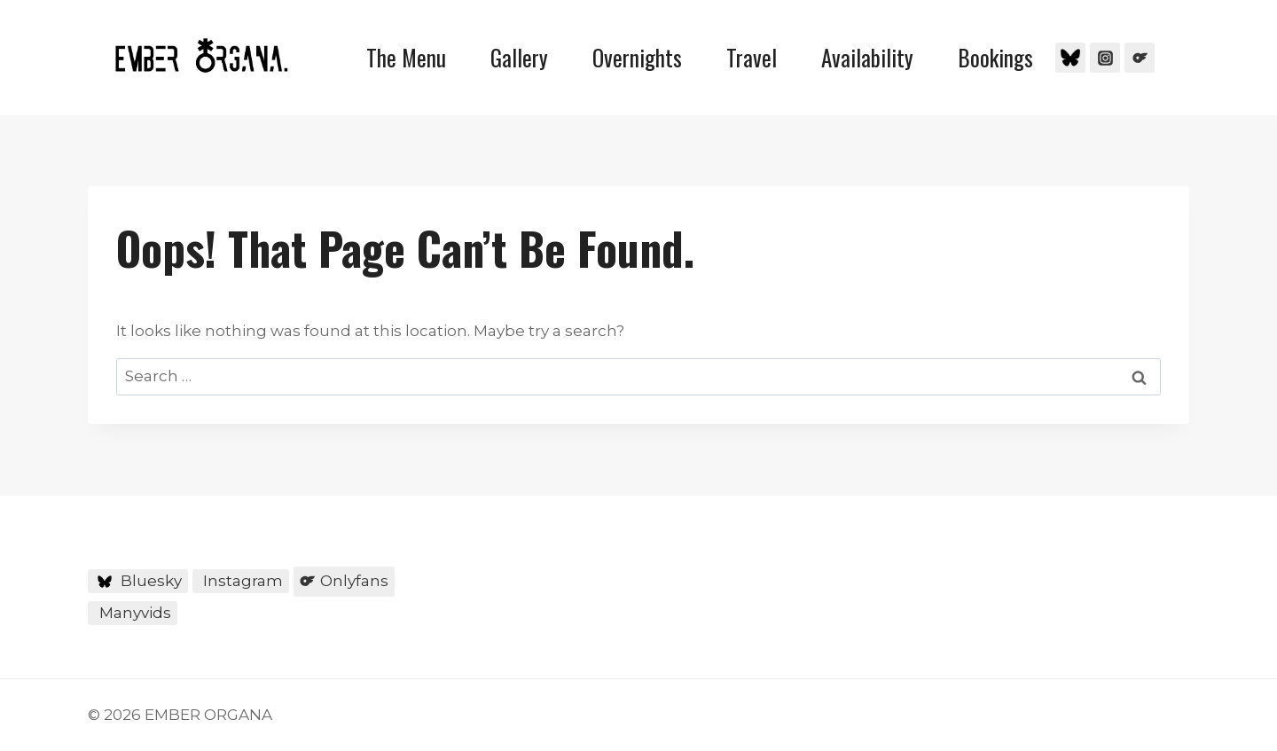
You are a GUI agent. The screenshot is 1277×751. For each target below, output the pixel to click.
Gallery (519, 57)
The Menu (406, 57)
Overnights (637, 57)
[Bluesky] (1070, 58)
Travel (751, 57)
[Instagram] (1105, 58)
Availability (867, 57)
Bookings (995, 57)
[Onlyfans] (1139, 58)
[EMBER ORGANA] (201, 55)
